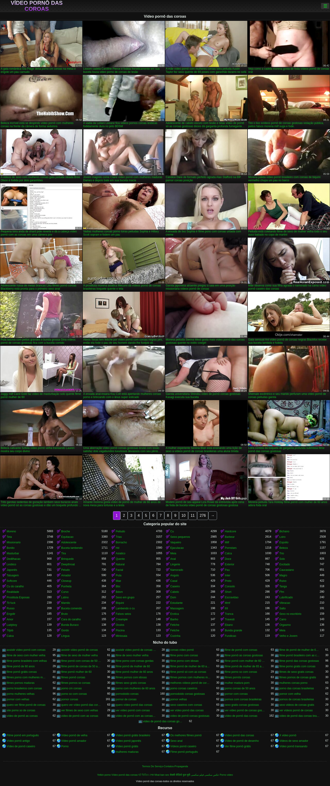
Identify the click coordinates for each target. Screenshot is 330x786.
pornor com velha (290, 693)
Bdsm (119, 592)
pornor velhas (178, 699)
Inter (227, 575)
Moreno (11, 531)
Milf (227, 542)
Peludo (65, 570)
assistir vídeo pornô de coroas (79, 649)
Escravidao (231, 597)
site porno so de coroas (21, 710)
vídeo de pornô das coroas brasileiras (299, 715)
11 (193, 515)
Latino (65, 597)
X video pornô (287, 735)
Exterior (229, 564)
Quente (120, 559)
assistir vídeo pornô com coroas (26, 649)
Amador (66, 575)
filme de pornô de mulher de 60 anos (299, 649)
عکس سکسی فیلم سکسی (205, 774)
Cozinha (175, 636)
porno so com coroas (74, 693)
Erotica (174, 614)
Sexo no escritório (290, 614)
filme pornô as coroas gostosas (244, 655)
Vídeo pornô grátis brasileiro (133, 735)
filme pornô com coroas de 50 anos (81, 660)
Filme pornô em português (23, 735)
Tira (63, 553)
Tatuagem (13, 575)
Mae (118, 581)
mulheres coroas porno (293, 682)
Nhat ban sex (161, 774)
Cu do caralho (15, 586)
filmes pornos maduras (20, 682)
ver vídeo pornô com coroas (133, 710)
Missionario (14, 542)
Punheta (66, 586)
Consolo (230, 586)
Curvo (65, 592)
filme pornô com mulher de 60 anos (245, 660)
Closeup (66, 581)
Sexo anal (176, 740)
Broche (65, 531)
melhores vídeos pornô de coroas (190, 682)
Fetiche (174, 625)
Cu (172, 531)
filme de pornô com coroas (241, 649)
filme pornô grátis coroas (22, 671)
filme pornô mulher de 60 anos (134, 671)
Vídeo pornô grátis (127, 746)
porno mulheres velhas (20, 693)
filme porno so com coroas (241, 671)
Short (228, 592)
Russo (10, 608)
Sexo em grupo (125, 597)
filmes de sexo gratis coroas (296, 671)
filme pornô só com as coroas (188, 671)
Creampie (122, 619)
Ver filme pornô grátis (238, 746)
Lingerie (175, 564)
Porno (65, 746)
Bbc (118, 586)
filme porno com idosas (184, 660)
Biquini (120, 603)
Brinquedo (67, 559)
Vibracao (284, 603)
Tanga (283, 586)
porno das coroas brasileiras (296, 688)
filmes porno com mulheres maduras (27, 677)
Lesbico (11, 564)
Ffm (281, 592)
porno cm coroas (71, 688)
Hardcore (230, 531)
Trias (119, 537)
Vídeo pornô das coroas (37, 6)
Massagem (177, 608)
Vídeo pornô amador (73, 740)
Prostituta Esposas (18, 597)
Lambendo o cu (125, 608)
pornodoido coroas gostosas (187, 693)
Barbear (230, 537)
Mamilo (65, 603)
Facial (119, 570)
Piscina (120, 630)
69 (226, 608)
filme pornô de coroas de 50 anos (81, 666)
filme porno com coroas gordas (135, 660)
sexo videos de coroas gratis (296, 704)
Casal (173, 581)
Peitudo (120, 531)
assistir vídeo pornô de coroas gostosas (136, 649)
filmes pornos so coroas (75, 682)
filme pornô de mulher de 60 (133, 666)
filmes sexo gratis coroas (131, 682)
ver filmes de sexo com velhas (79, 710)
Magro (283, 575)
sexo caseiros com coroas (186, 704)
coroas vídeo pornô (182, 649)
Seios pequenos (180, 537)
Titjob (10, 630)
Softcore (12, 581)
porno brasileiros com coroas (24, 688)
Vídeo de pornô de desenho (242, 740)
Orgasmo (285, 625)
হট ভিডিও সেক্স (146, 774)
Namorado (176, 570)
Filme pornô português (184, 751)
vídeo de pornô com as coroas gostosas (136, 715)
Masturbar (13, 553)
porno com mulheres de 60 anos (135, 688)
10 (184, 515)
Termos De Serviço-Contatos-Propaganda (165, 766)
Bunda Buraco (70, 625)
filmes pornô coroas (73, 677)
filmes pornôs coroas (237, 677)
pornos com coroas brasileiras (243, 699)
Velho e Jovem (288, 636)
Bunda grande (233, 630)
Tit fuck (11, 603)
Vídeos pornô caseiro (183, 746)
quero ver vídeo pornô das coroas (81, 704)
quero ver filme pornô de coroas (26, 704)
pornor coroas (69, 699)
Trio (281, 553)
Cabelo (174, 592)
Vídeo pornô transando (293, 746)
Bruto (64, 614)
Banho (174, 619)
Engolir (11, 614)
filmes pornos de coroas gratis (297, 677)
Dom (173, 597)
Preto (228, 581)
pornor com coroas (236, 693)
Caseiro (175, 586)
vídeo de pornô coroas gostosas (189, 715)
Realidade (13, 592)
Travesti (229, 619)
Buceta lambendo (71, 548)
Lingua (65, 636)
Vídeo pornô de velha (74, 735)
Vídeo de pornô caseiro (21, 746)
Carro (282, 619)
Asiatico (120, 553)
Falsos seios (123, 614)
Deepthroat (68, 564)
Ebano (229, 625)
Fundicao (230, 636)
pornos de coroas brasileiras (296, 699)
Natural (120, 564)
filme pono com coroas (184, 655)
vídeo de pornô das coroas (241, 715)
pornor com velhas (18, 699)
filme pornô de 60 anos (21, 666)
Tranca (229, 614)
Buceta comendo (71, 608)
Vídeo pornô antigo (18, 740)
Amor (10, 619)
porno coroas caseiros (183, 688)
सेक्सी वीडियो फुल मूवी (180, 774)
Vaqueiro (175, 542)
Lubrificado (286, 597)
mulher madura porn (237, 682)
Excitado (284, 564)
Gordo (65, 630)
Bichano (284, 531)
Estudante (176, 603)
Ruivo (282, 581)
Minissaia (121, 636)
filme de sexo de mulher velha (79, 655)
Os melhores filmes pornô (186, 735)
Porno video (226, 774)
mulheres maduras (127, 751)
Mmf (227, 603)
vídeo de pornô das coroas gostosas (163, 721)
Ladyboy (12, 625)
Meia (173, 553)
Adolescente (68, 542)
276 (203, 515)
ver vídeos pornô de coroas (296, 710)
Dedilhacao (13, 559)
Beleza (283, 548)
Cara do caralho (71, 619)
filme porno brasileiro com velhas (27, 660)
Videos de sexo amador (293, 740)
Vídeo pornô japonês (128, 740)
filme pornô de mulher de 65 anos (245, 666)
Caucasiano (286, 570)
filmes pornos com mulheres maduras (190, 677)
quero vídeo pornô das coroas (134, 704)
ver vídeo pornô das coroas (187, 710)
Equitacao (67, 537)
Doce (228, 559)
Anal (173, 559)
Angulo (174, 575)
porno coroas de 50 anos (240, 688)
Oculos (120, 625)
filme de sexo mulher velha (132, 655)
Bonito (10, 548)
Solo (282, 559)
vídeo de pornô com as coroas (79, 715)
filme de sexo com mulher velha (26, 655)
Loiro (282, 537)
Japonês (12, 570)
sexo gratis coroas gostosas (242, 704)
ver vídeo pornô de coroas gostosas (245, 710)
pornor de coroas (126, 699)
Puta (118, 575)
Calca (228, 553)
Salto (282, 608)
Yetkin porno (104, 774)
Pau (227, 570)
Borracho (121, 542)
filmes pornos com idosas (131, 677)
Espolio (283, 542)
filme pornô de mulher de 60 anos (190, 666)
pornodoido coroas (127, 693)
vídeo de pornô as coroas (22, 715)
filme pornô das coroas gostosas (299, 660)
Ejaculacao (177, 548)
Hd (117, 548)
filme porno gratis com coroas (297, 666)
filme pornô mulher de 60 (76, 671)
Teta (9, 537)
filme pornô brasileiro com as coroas (299, 655)
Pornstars (230, 548)
